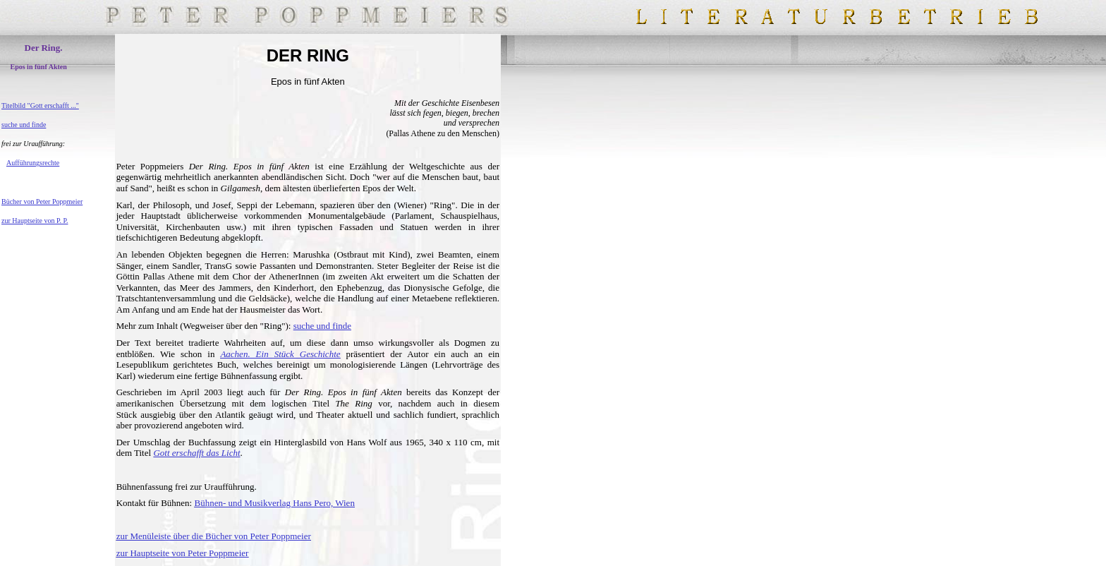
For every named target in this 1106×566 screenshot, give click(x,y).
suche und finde (23, 124)
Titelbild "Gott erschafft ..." (40, 105)
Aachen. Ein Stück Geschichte (280, 354)
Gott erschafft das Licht (196, 452)
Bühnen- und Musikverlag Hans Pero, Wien (274, 503)
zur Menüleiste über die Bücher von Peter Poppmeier (213, 536)
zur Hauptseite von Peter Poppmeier (182, 553)
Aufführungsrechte (32, 163)
